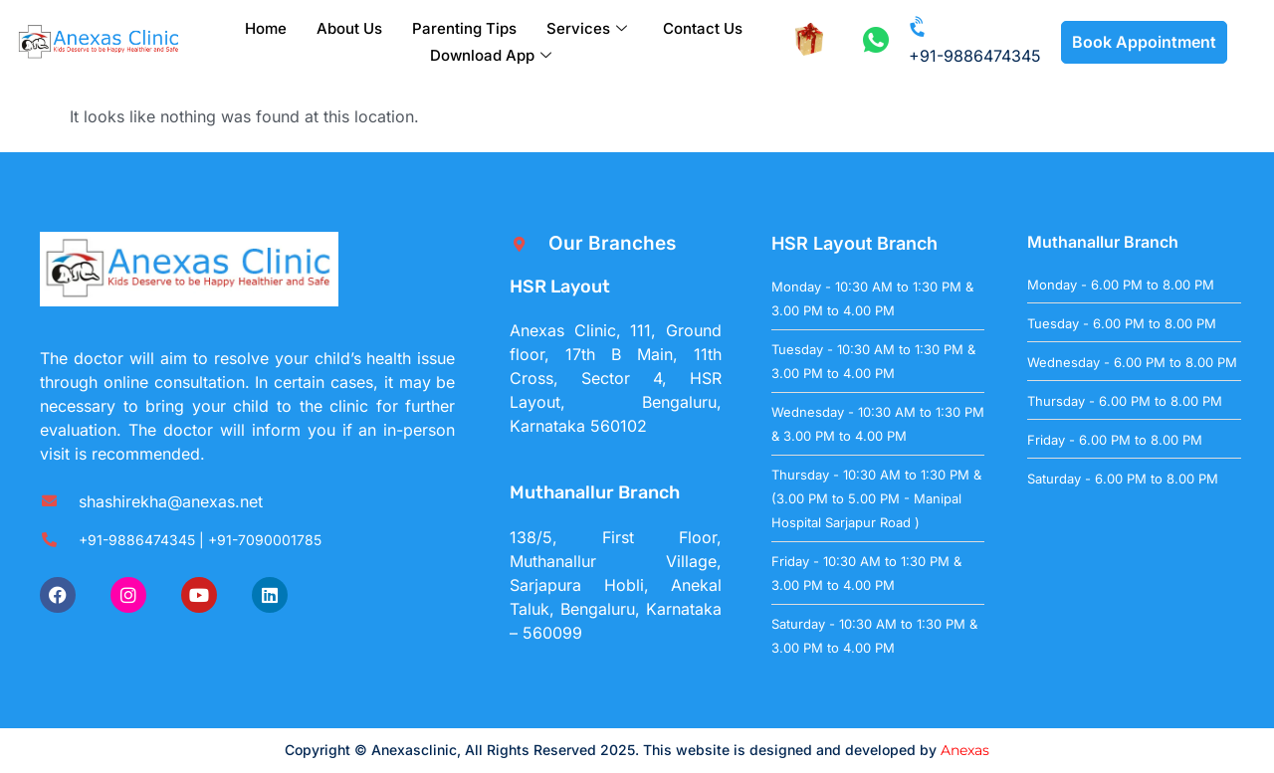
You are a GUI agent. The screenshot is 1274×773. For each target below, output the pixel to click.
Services (586, 28)
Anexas (965, 750)
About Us (349, 28)
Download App (490, 55)
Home (266, 28)
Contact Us (703, 28)
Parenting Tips (464, 28)
